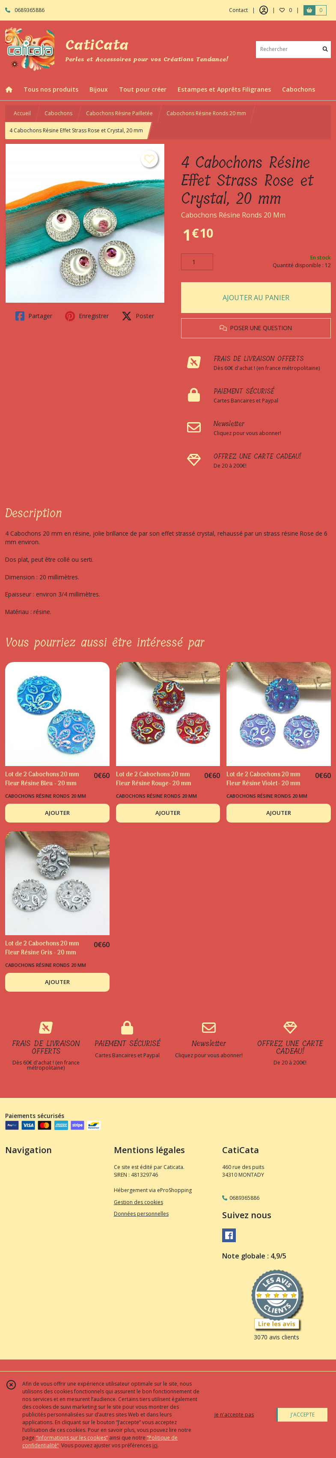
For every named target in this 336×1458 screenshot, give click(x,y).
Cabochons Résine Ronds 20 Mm (233, 215)
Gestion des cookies (138, 1202)
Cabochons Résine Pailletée (119, 113)
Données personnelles (141, 1213)
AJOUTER (57, 813)
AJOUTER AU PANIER (256, 297)
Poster (138, 316)
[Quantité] (197, 262)
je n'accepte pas (234, 1414)
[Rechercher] (325, 49)
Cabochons (58, 113)
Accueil (22, 113)
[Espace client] (263, 10)
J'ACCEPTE (303, 1414)
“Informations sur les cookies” (72, 1437)
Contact (238, 10)
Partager (33, 316)
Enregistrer (87, 316)
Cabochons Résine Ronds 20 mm (206, 113)
